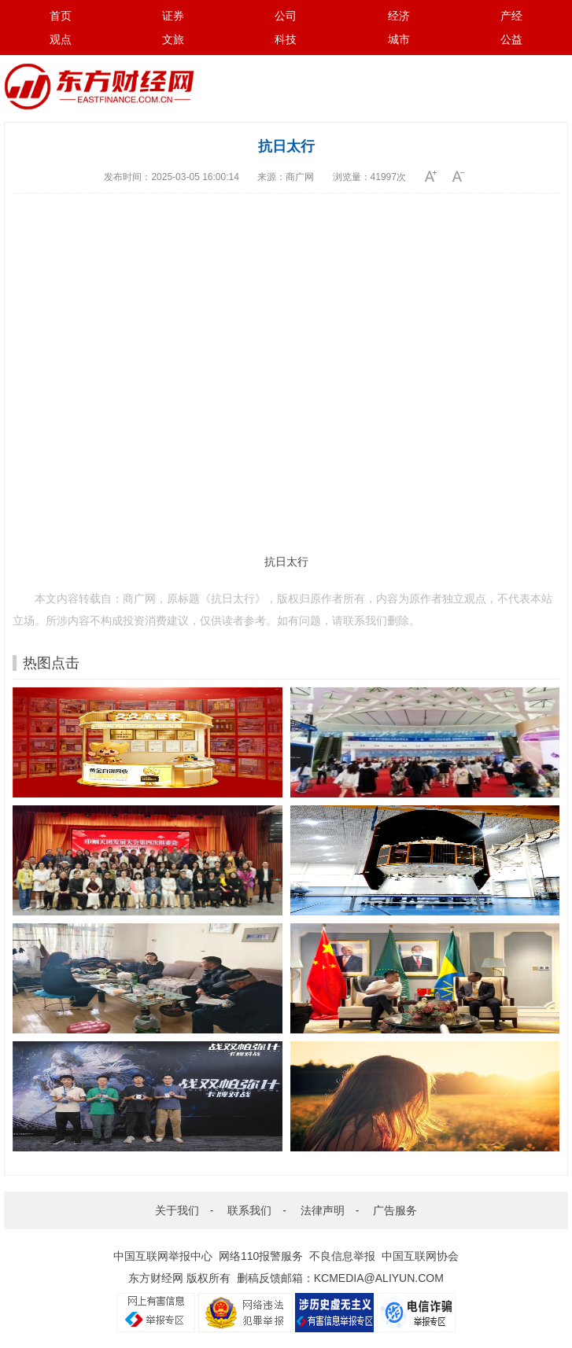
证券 (173, 15)
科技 (286, 39)
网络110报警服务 (261, 1256)
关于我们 (177, 1210)
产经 (511, 15)
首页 (61, 15)
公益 (511, 39)
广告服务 (395, 1210)
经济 (399, 15)
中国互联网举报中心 (162, 1256)
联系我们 (249, 1210)
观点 (61, 39)
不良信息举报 (342, 1256)
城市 (399, 39)
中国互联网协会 (420, 1256)
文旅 (173, 39)
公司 (286, 15)
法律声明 (323, 1210)
